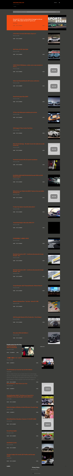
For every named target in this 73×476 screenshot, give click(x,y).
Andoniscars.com (18, 2)
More (44, 25)
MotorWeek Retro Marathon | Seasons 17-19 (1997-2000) (21, 419)
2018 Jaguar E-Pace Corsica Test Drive (22, 128)
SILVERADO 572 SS (11, 442)
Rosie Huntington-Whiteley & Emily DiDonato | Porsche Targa (22, 407)
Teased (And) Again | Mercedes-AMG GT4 (23, 222)
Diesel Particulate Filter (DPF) (20, 96)
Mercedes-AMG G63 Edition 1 (20, 333)
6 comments (12, 362)
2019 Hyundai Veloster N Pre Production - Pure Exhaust (27, 317)
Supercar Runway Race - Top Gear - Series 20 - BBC (26, 301)
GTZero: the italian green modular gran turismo (25, 112)
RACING (15, 6)
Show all (57, 11)
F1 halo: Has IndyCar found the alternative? (24, 207)
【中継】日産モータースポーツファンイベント (19, 357)
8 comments (12, 388)
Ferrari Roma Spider (12, 431)
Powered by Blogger (36, 473)
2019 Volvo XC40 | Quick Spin (20, 49)
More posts (42, 346)
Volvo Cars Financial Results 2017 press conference (26, 80)
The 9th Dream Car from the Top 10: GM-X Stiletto (19, 369)
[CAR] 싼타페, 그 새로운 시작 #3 (21, 238)
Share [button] (14, 25)
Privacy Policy (35, 469)
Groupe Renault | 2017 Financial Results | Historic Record (27, 285)
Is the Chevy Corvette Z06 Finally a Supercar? (24, 33)
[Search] (55, 2)
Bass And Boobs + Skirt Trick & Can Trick (17, 383)
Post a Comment (19, 25)
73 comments (12, 352)
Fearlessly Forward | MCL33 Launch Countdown (25, 159)
